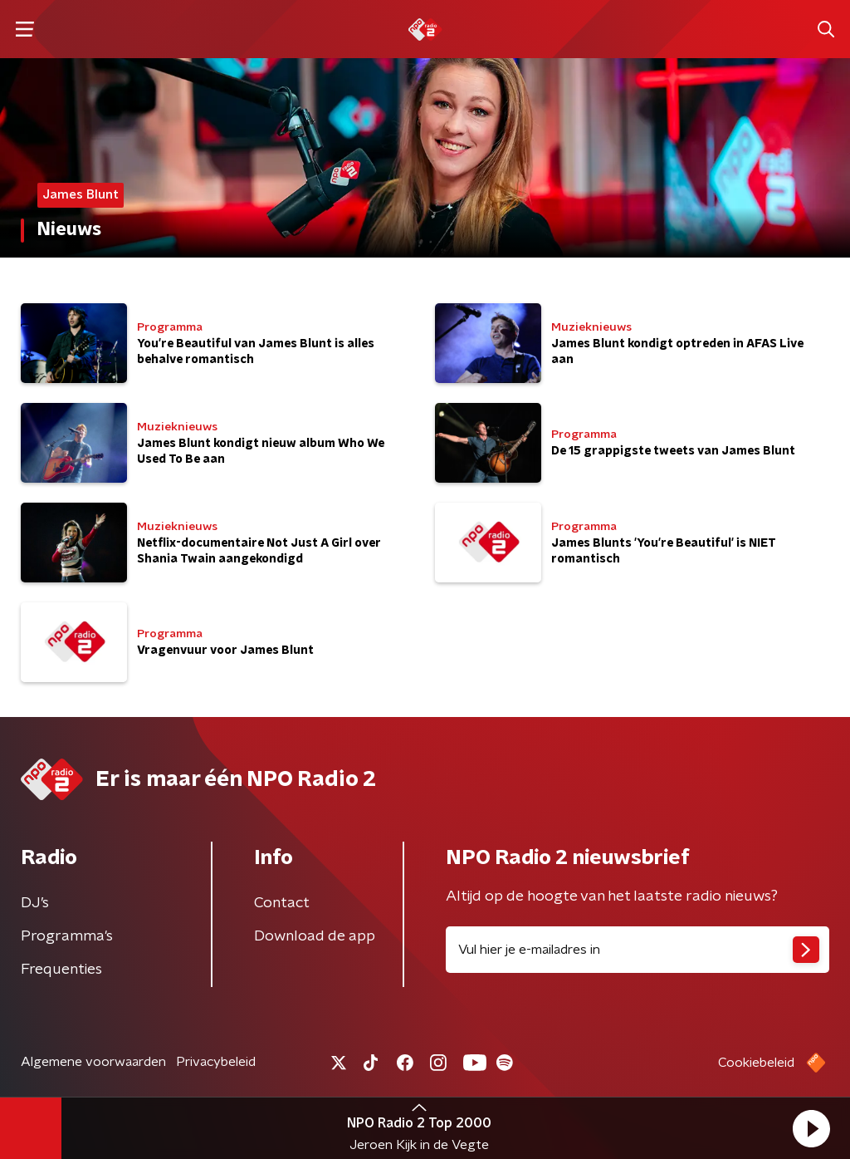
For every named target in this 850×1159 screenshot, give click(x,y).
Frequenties (61, 969)
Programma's (67, 936)
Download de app (314, 936)
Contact (282, 903)
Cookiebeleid (756, 1062)
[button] (811, 1128)
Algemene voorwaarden (93, 1061)
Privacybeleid (216, 1061)
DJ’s (35, 903)
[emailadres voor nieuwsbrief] (637, 949)
